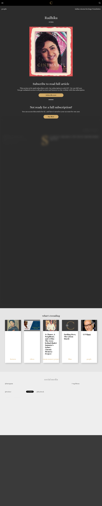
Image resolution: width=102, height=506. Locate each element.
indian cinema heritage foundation (88, 9)
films (70, 359)
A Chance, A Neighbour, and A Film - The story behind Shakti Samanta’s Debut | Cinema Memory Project (51, 344)
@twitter (8, 392)
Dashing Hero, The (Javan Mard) (70, 336)
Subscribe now (51, 95)
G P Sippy (87, 334)
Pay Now (51, 117)
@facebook (40, 392)
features (13, 359)
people (4, 9)
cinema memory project (51, 359)
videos (32, 359)
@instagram (9, 384)
